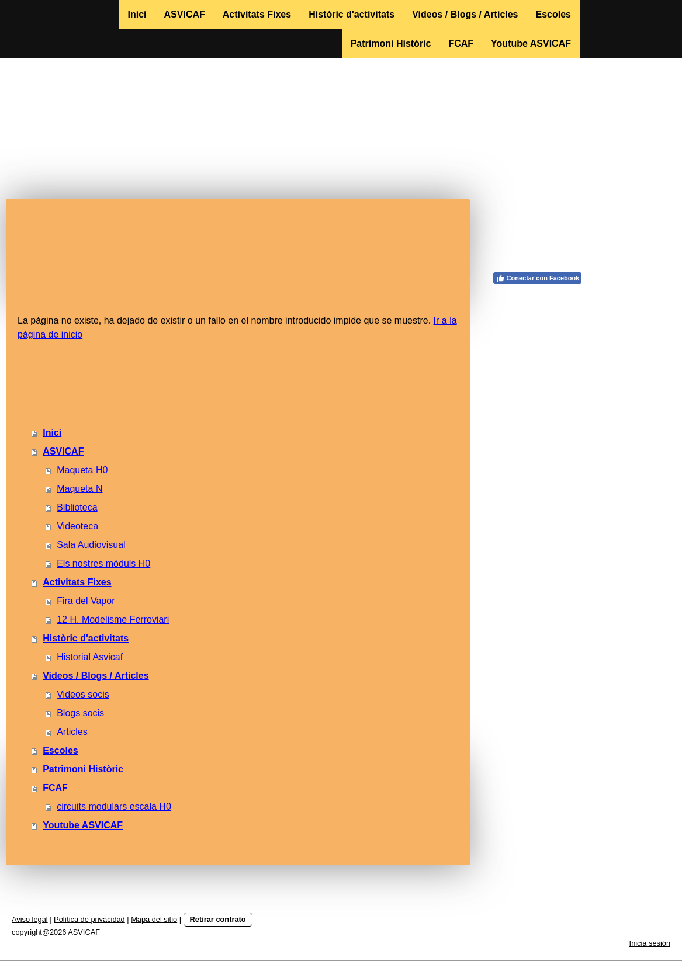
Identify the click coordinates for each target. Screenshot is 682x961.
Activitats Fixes (257, 14)
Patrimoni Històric (391, 43)
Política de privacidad (89, 919)
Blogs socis (80, 713)
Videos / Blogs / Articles (465, 14)
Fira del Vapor (86, 601)
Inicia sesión (649, 943)
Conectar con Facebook (538, 278)
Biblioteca (77, 507)
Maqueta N (79, 489)
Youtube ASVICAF (531, 43)
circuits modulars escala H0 (114, 806)
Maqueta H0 (82, 470)
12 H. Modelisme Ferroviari (113, 620)
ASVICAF (184, 14)
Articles (72, 732)
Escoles (553, 14)
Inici (137, 14)
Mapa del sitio (154, 919)
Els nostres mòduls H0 (103, 563)
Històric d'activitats (351, 14)
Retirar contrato (218, 919)
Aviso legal (30, 919)
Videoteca (77, 526)
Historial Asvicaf (90, 657)
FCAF (460, 43)
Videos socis (83, 694)
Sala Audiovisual (91, 545)
